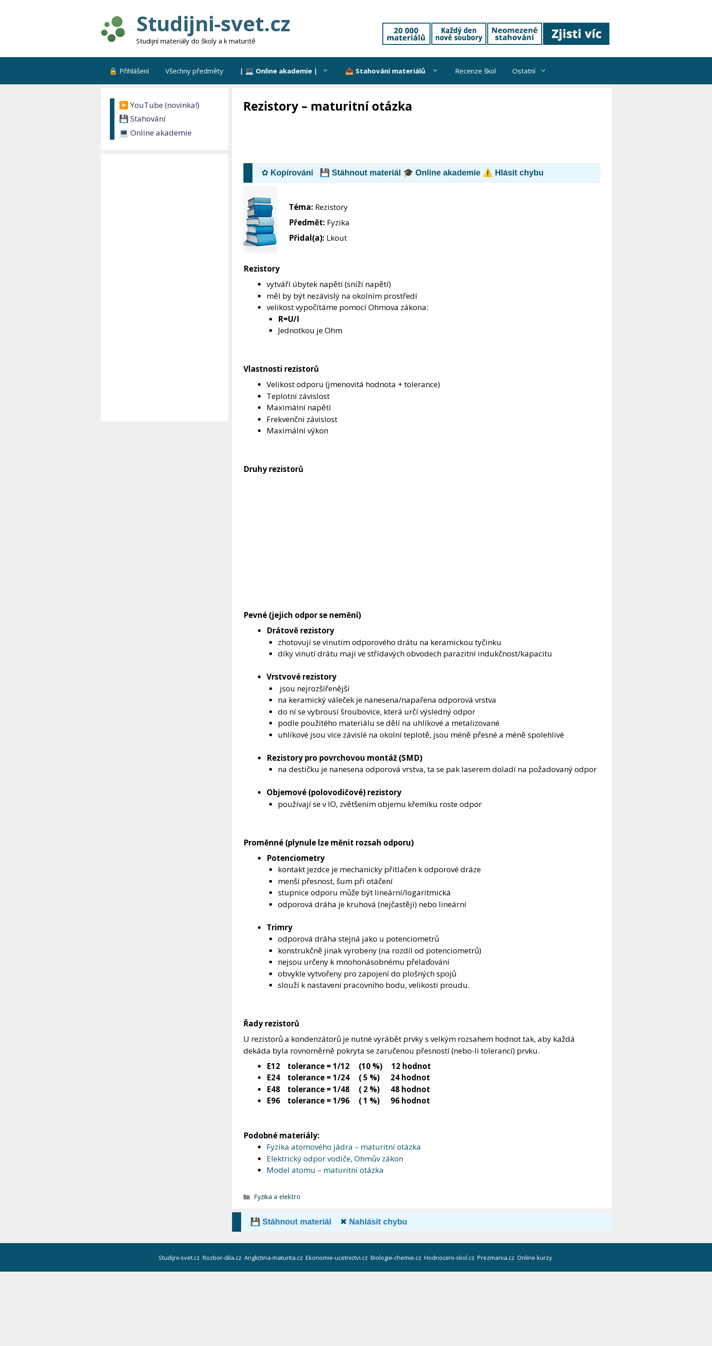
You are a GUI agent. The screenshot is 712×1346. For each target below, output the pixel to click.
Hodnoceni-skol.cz (450, 1258)
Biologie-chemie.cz (397, 1258)
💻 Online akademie (155, 132)
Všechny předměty (194, 70)
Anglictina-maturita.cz (274, 1258)
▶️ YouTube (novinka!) (159, 105)
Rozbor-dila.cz (223, 1258)
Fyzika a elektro (277, 1196)
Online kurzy (535, 1258)
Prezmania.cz (496, 1258)
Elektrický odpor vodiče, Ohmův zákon (335, 1158)
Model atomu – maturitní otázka (325, 1170)
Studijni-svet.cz (213, 23)
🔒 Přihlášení (129, 70)
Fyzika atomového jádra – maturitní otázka (344, 1147)
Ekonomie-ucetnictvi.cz (337, 1258)
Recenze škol (475, 70)
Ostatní (533, 70)
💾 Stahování (142, 118)
